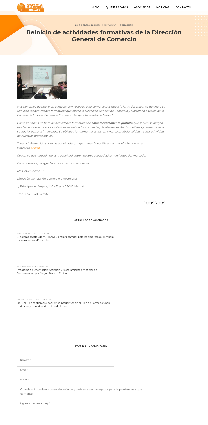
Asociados (142, 5)
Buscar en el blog (163, 69)
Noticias (163, 5)
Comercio (160, 293)
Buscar (184, 77)
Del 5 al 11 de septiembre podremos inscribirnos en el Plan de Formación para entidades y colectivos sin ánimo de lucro (118, 269)
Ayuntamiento (163, 286)
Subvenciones (162, 327)
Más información (171, 122)
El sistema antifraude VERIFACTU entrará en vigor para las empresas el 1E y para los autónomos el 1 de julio (35, 267)
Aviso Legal (136, 413)
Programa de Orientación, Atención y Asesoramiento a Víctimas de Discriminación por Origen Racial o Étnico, (77, 267)
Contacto (183, 5)
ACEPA (112, 24)
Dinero (158, 300)
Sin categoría (162, 321)
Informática (161, 314)
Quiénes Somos (117, 5)
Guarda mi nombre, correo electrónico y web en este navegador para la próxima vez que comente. (69, 343)
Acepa (158, 272)
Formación (126, 24)
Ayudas (158, 279)
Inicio (95, 5)
